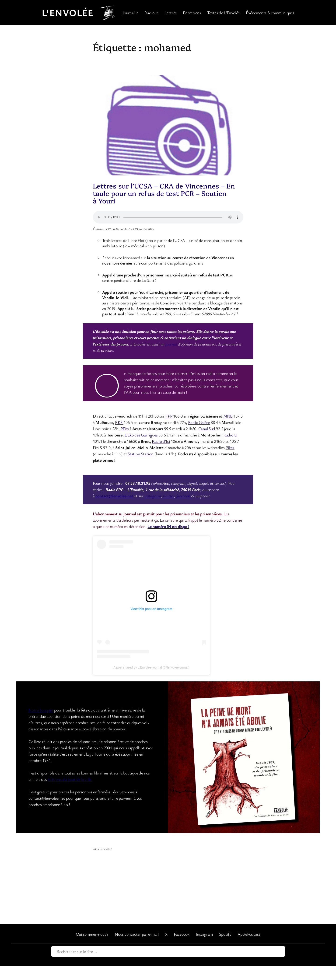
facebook (183, 496)
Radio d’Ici (161, 441)
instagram (152, 496)
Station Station (141, 454)
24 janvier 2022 (102, 849)
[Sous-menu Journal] (137, 12)
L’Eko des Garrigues (141, 435)
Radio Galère (199, 422)
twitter (168, 496)
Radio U (230, 435)
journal (171, 344)
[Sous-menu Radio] (157, 12)
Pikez (230, 447)
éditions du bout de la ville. (70, 779)
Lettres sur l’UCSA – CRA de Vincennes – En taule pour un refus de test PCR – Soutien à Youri (164, 193)
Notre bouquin (40, 710)
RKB (119, 422)
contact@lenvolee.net (114, 496)
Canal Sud (206, 428)
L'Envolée (68, 12)
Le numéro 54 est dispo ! (168, 526)
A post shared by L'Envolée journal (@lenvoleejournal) (151, 667)
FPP (169, 416)
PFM (125, 428)
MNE (228, 416)
